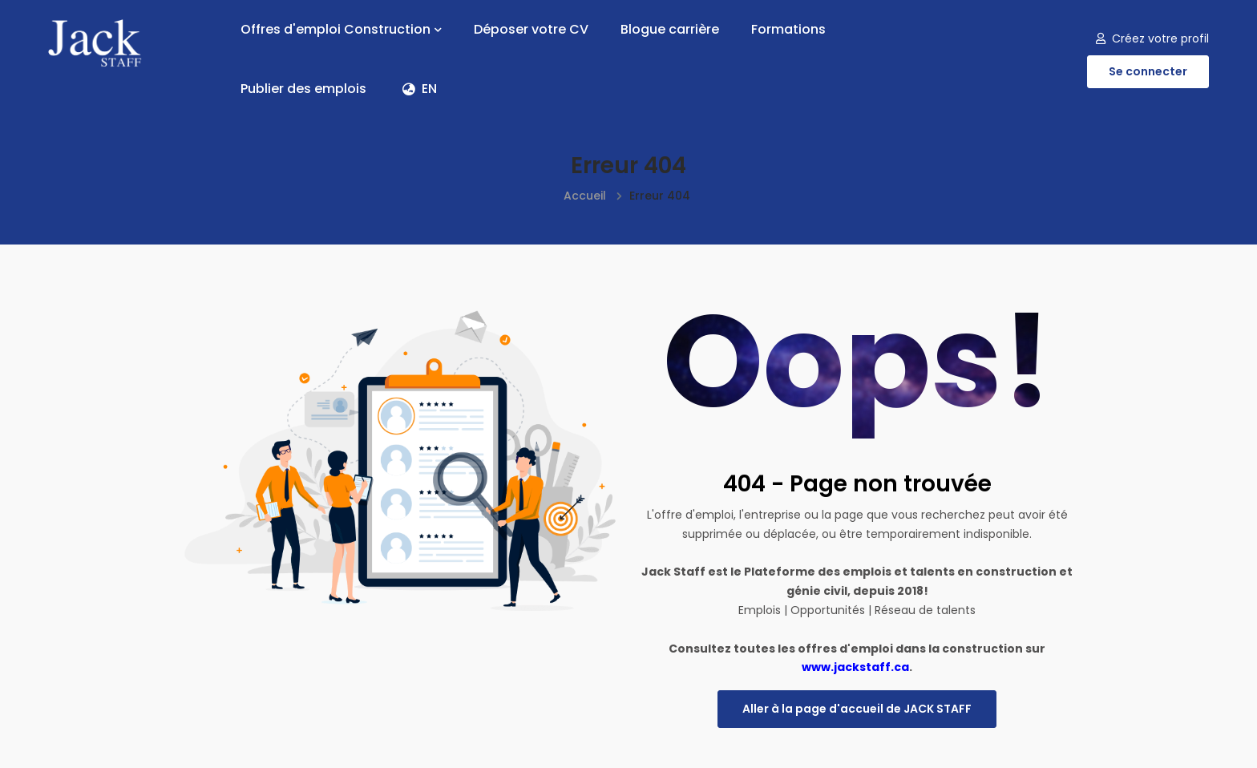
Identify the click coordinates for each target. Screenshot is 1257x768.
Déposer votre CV (531, 29)
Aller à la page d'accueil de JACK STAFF (857, 709)
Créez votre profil (1152, 38)
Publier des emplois (303, 88)
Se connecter (1148, 71)
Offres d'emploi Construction (341, 29)
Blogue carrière (669, 29)
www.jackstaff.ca (855, 667)
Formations (788, 29)
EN (419, 88)
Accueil (585, 196)
